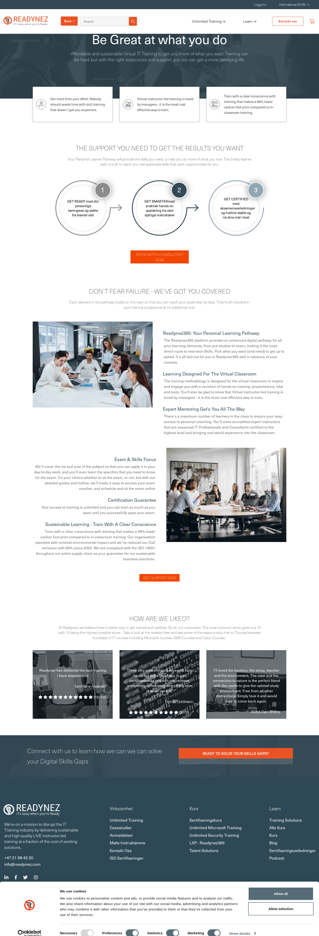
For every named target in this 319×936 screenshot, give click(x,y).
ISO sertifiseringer (127, 858)
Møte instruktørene (127, 842)
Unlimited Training (209, 21)
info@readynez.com (22, 864)
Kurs (68, 21)
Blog (273, 842)
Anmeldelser (121, 835)
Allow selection (280, 902)
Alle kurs (277, 827)
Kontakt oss (288, 21)
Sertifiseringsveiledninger (292, 850)
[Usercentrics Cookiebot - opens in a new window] (30, 927)
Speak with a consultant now (159, 257)
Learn (249, 21)
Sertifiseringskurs (205, 820)
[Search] (105, 21)
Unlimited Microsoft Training (215, 827)
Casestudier (121, 827)
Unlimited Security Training (214, 835)
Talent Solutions (203, 850)
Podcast (276, 858)
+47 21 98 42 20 (18, 857)
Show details (239, 927)
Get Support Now (159, 577)
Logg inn (260, 4)
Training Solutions (285, 820)
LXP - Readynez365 (207, 842)
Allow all (281, 887)
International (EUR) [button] (292, 4)
